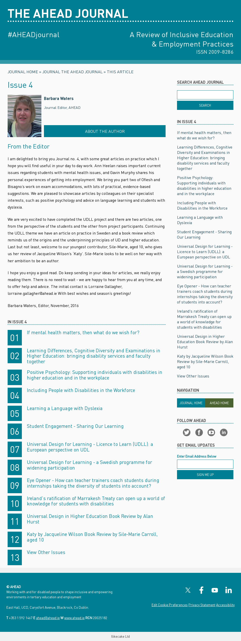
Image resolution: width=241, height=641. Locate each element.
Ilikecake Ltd (120, 636)
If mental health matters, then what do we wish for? (83, 332)
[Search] (205, 105)
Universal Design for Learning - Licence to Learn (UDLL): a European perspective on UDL (90, 447)
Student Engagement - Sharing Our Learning (75, 426)
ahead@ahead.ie (48, 618)
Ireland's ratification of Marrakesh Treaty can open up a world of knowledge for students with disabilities (96, 501)
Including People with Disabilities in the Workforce (81, 390)
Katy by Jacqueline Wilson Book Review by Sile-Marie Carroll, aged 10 (92, 537)
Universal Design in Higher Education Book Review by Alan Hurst (90, 519)
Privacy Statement (201, 605)
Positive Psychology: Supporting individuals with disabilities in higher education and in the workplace (94, 375)
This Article (120, 71)
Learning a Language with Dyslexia (65, 408)
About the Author (105, 131)
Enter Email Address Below (196, 456)
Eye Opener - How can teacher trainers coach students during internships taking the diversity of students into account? (93, 483)
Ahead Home (219, 403)
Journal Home (23, 71)
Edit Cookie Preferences (170, 605)
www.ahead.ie (74, 618)
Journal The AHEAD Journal (72, 71)
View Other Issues (46, 552)
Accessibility (225, 605)
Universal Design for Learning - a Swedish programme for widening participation (89, 465)
